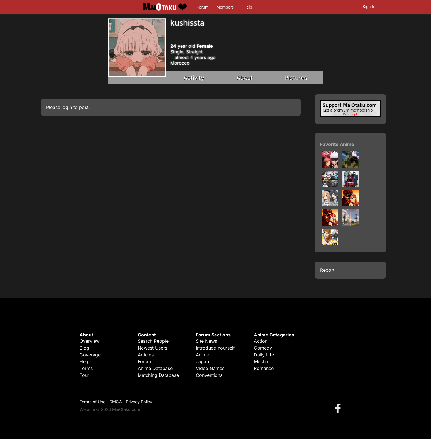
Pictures (295, 77)
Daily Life (264, 355)
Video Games (210, 368)
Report (327, 270)
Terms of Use (92, 401)
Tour (84, 375)
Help (248, 7)
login (66, 107)
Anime (202, 355)
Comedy (263, 348)
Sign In (368, 6)
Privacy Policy (139, 401)
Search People (153, 341)
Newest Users (152, 348)
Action (260, 341)
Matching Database (158, 375)
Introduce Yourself (215, 348)
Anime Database (155, 368)
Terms (86, 368)
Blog (84, 348)
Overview (90, 341)
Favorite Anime (337, 144)
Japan (202, 361)
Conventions (209, 375)
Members (225, 7)
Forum (203, 7)
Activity (193, 77)
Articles (146, 355)
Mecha (261, 361)
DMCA (115, 401)
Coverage (90, 355)
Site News (206, 341)
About (244, 77)
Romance (264, 368)
